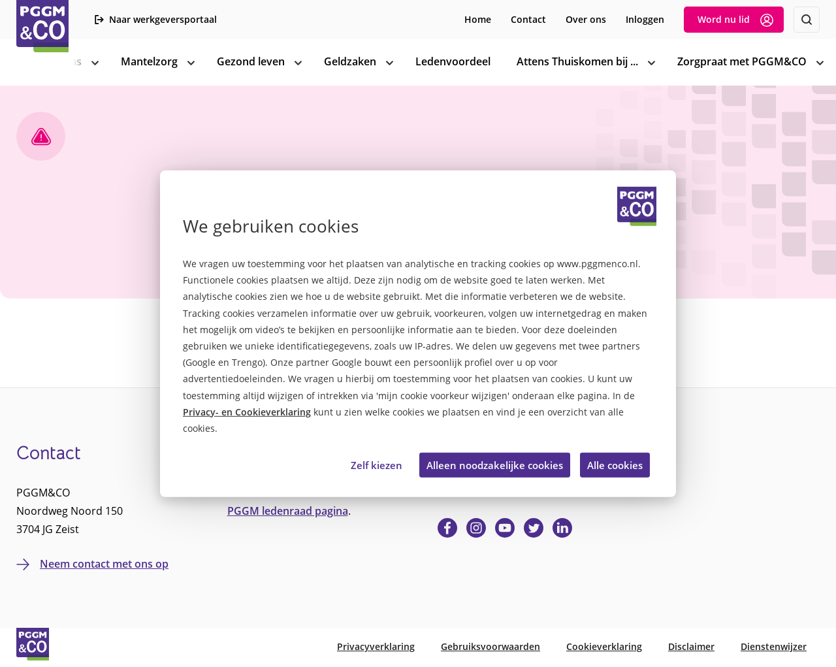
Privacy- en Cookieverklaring (247, 412)
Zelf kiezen (376, 464)
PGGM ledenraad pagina (287, 511)
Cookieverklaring (604, 646)
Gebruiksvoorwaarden (490, 646)
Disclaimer (691, 646)
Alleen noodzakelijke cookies (494, 464)
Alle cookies (615, 464)
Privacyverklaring (376, 646)
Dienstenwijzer (774, 646)
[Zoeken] (807, 20)
